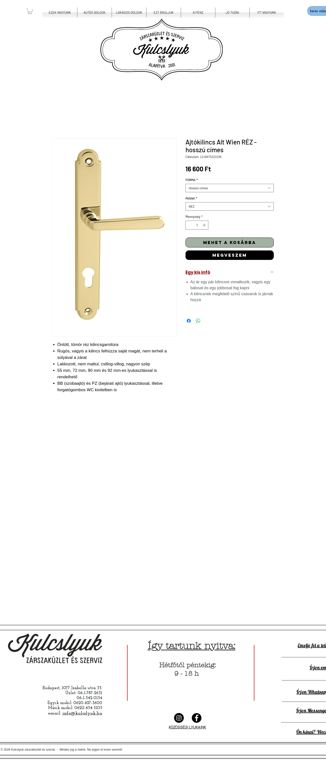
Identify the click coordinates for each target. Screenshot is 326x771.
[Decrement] (189, 225)
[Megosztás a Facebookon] (189, 321)
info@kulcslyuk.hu (82, 713)
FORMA (192, 180)
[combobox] (230, 188)
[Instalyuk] (179, 718)
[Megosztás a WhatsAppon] (198, 321)
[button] (30, 11)
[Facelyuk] (196, 718)
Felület (191, 198)
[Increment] (205, 225)
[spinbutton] (197, 225)
